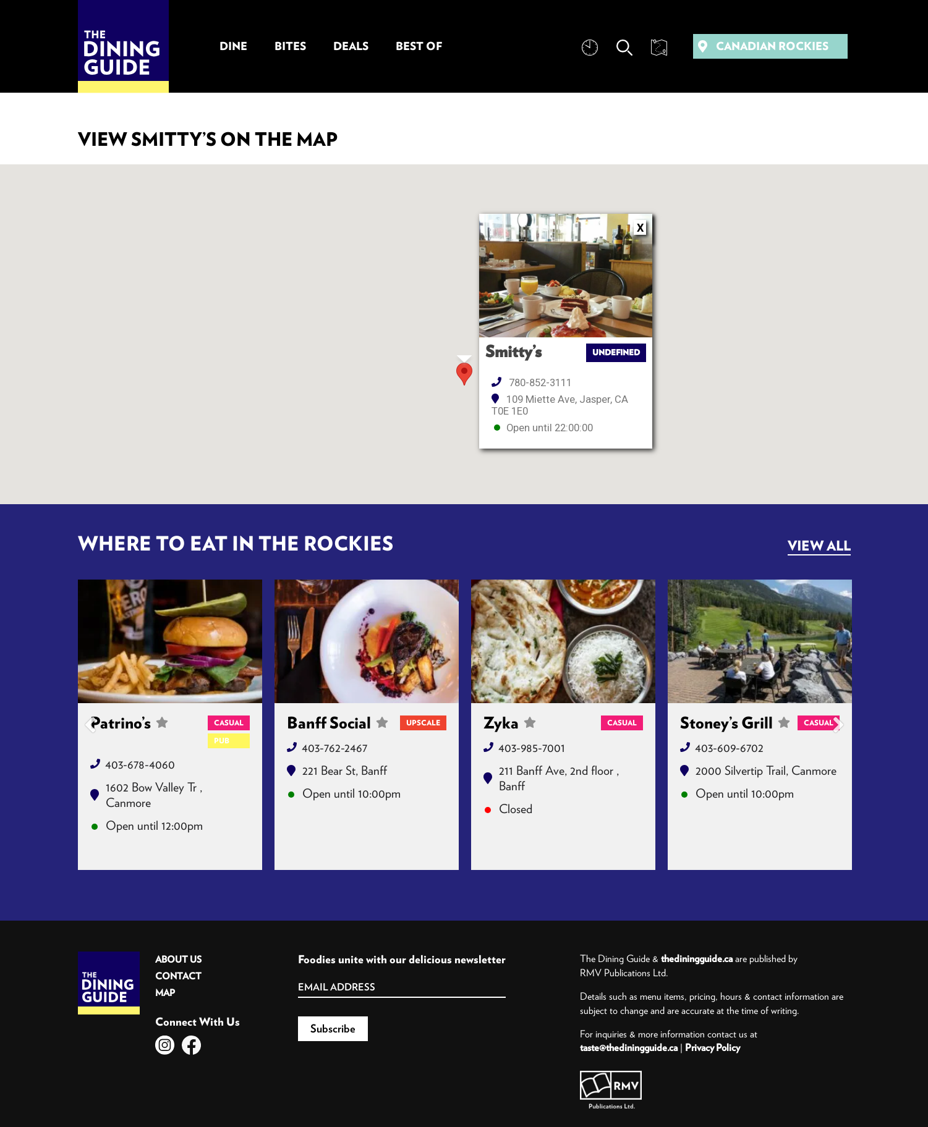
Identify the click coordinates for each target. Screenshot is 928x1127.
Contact (178, 976)
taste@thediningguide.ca (629, 1047)
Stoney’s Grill (735, 723)
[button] (464, 374)
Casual (229, 722)
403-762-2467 (334, 747)
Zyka (509, 723)
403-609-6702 (729, 747)
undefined (616, 352)
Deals (350, 46)
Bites (290, 46)
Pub (221, 740)
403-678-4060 (140, 764)
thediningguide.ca (697, 958)
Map (165, 992)
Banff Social (337, 723)
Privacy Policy (712, 1047)
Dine (233, 46)
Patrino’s (129, 731)
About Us (178, 959)
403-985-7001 (531, 747)
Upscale (423, 722)
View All (819, 545)
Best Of (419, 46)
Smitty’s (513, 352)
